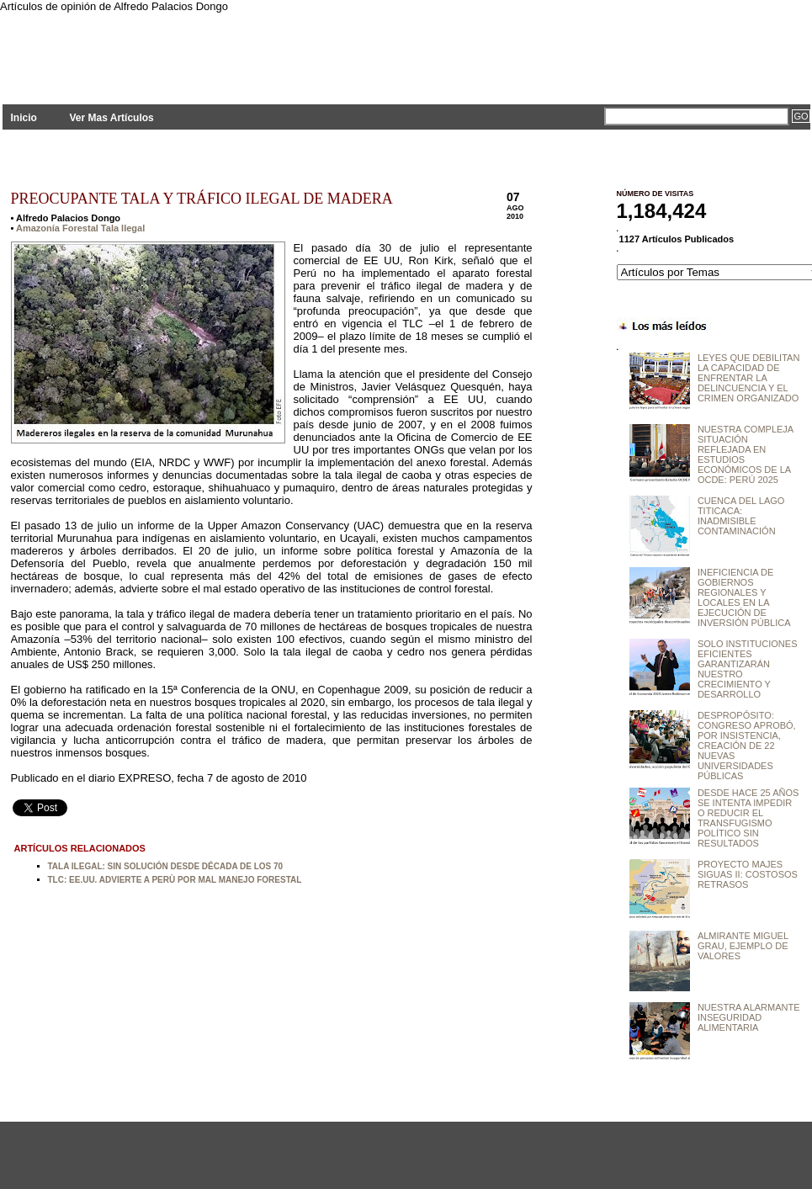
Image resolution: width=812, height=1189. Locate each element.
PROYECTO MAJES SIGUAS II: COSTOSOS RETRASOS (748, 874)
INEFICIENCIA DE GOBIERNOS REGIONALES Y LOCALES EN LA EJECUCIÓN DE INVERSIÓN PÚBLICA (744, 597)
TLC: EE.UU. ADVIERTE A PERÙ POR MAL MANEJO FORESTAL (175, 879)
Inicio (24, 118)
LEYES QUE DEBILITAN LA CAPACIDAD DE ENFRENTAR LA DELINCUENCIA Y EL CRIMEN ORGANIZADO (748, 378)
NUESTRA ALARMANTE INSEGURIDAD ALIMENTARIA (749, 1017)
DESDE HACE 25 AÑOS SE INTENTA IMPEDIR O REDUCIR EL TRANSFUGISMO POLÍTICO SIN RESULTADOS (748, 818)
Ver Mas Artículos (111, 118)
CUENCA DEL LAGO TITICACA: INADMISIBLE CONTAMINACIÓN (741, 516)
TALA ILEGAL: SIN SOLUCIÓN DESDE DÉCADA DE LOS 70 (166, 866)
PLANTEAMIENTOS (154, 48)
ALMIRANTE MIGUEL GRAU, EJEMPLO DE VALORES (743, 946)
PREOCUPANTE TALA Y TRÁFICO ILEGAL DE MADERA (202, 198)
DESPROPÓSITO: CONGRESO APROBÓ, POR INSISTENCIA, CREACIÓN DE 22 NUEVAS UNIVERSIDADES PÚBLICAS (747, 745)
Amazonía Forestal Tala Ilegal (80, 228)
